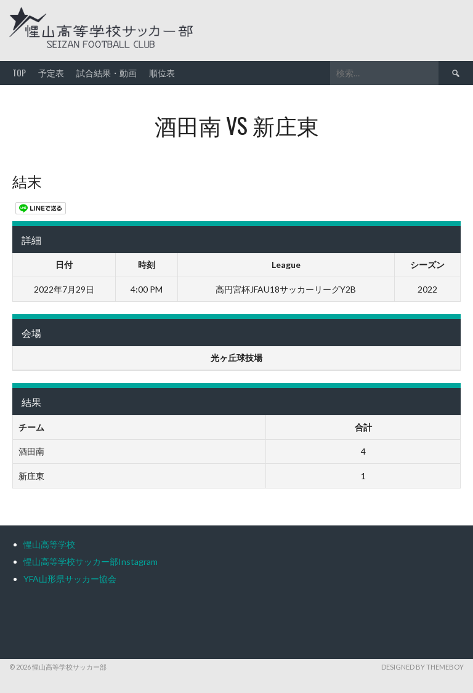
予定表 (51, 72)
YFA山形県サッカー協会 (69, 578)
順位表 (162, 72)
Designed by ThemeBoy (422, 667)
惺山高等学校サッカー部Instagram (90, 561)
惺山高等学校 (49, 544)
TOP (19, 72)
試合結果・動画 (106, 72)
